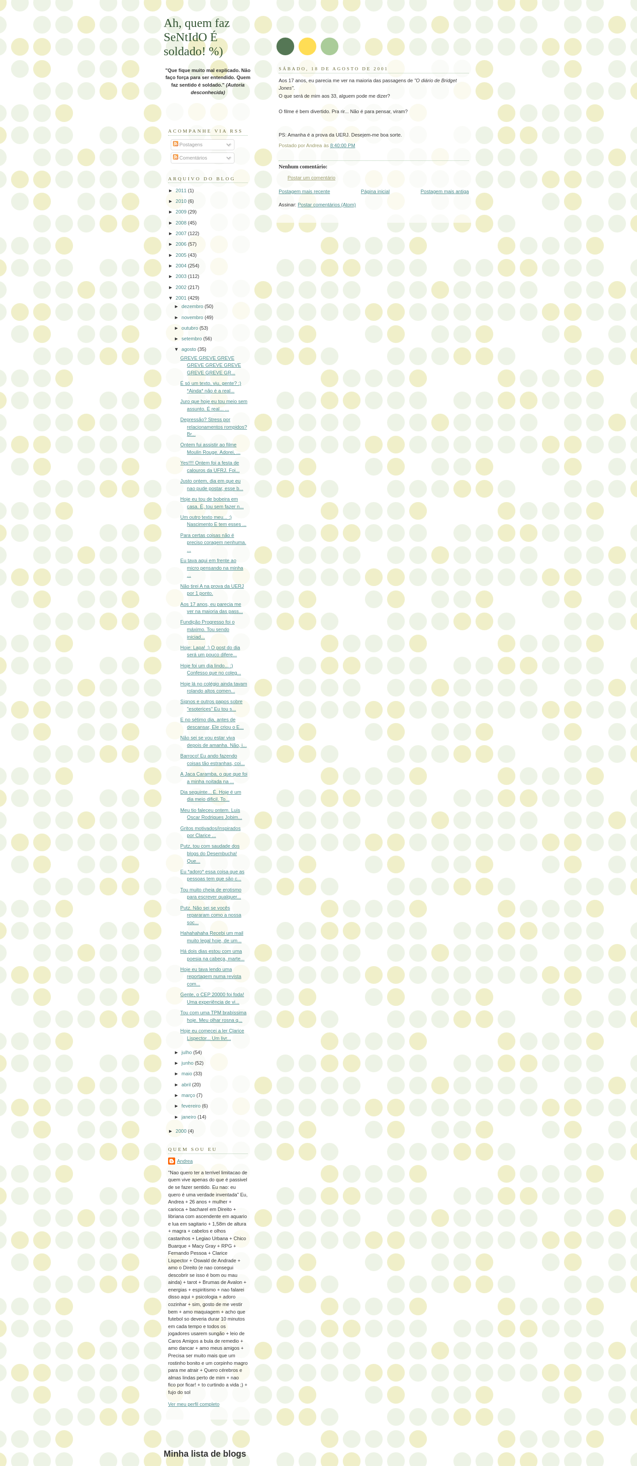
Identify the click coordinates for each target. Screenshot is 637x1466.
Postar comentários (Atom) (327, 204)
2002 (182, 287)
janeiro (189, 1116)
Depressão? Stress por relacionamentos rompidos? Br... (213, 427)
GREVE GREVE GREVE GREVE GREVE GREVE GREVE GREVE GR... (210, 365)
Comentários (190, 157)
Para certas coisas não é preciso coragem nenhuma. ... (213, 542)
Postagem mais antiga (445, 191)
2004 (182, 265)
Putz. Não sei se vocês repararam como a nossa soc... (211, 915)
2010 (182, 201)
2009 (182, 211)
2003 (182, 276)
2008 (182, 222)
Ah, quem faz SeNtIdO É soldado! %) (197, 37)
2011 (182, 190)
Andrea (185, 1161)
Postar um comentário (311, 177)
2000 (182, 1131)
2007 (182, 233)
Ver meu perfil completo (193, 1404)
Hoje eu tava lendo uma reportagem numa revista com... (211, 976)
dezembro (192, 306)
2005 (182, 255)
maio (187, 1073)
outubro (190, 328)
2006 (182, 244)
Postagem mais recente (304, 191)
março (188, 1095)
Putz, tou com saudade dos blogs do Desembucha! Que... (210, 853)
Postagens (188, 144)
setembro (192, 338)
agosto (189, 349)
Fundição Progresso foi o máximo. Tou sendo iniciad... (207, 629)
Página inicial (375, 191)
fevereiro (191, 1105)
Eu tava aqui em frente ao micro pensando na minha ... (211, 568)
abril (186, 1084)
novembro (192, 317)
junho (188, 1063)
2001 (182, 298)
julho (187, 1052)
